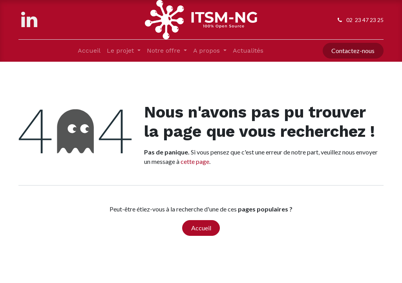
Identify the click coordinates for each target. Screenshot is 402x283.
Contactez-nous (353, 50)
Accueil (201, 228)
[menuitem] (89, 51)
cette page (195, 161)
